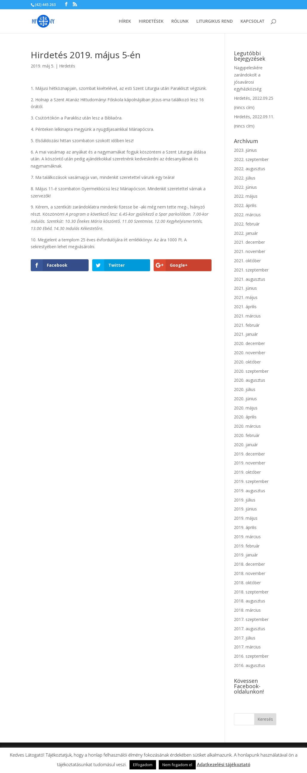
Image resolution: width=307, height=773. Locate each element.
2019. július (244, 500)
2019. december (249, 454)
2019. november (249, 463)
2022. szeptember (251, 159)
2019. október (247, 472)
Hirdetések (151, 21)
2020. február (247, 435)
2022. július (244, 178)
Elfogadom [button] (142, 764)
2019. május (245, 518)
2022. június (245, 187)
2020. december (249, 343)
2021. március (247, 316)
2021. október (247, 260)
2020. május (245, 408)
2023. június (245, 150)
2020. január (246, 444)
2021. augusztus (249, 279)
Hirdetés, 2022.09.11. (254, 116)
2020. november (249, 352)
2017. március (247, 647)
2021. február (247, 325)
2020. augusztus (249, 380)
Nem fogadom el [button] (177, 764)
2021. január (246, 334)
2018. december (249, 564)
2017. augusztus (249, 628)
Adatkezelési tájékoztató (223, 764)
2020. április (245, 417)
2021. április (245, 306)
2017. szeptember (251, 619)
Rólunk (180, 21)
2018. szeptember (251, 592)
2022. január (246, 233)
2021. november (249, 251)
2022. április (245, 205)
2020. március (247, 426)
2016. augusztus (249, 665)
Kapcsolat (252, 21)
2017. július (244, 638)
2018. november (249, 573)
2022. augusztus (249, 168)
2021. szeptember (251, 270)
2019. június (245, 509)
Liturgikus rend (214, 21)
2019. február (247, 546)
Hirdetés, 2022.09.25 (253, 98)
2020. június (245, 398)
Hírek (125, 21)
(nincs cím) (244, 107)
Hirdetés (67, 66)
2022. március (247, 214)
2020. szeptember (251, 371)
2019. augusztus (249, 490)
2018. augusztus (249, 601)
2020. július (244, 389)
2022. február (247, 224)
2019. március (247, 536)
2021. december (249, 242)
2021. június (245, 288)
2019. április (245, 527)
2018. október (247, 582)
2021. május (245, 297)
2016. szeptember (251, 656)
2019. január (246, 555)
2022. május (245, 196)
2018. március (247, 610)
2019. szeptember (251, 481)
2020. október (247, 362)
